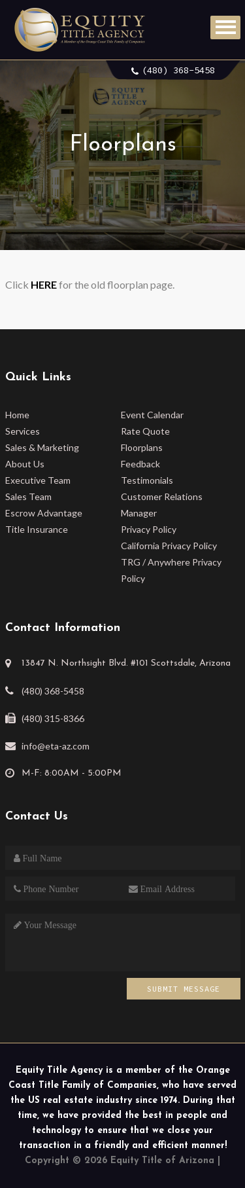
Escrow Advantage (43, 512)
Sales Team (28, 496)
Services (22, 431)
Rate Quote (145, 431)
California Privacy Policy (169, 545)
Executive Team (38, 480)
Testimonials (147, 480)
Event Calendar (152, 414)
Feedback (140, 463)
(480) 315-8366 (53, 718)
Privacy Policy (148, 529)
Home (17, 414)
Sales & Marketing (42, 447)
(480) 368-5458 (178, 70)
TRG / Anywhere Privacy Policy (171, 570)
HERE (44, 284)
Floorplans (142, 447)
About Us (24, 463)
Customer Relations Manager (162, 504)
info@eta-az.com (56, 745)
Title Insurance (36, 529)
